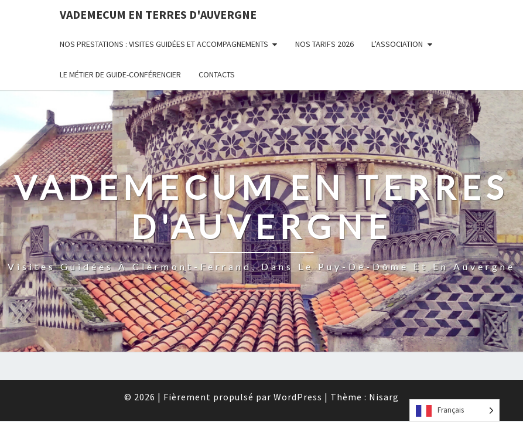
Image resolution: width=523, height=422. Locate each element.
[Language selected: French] (454, 410)
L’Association (397, 44)
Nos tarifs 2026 (324, 44)
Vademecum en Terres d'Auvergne (158, 14)
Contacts (217, 74)
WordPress (298, 306)
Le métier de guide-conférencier (120, 74)
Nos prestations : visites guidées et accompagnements (164, 44)
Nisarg (384, 306)
